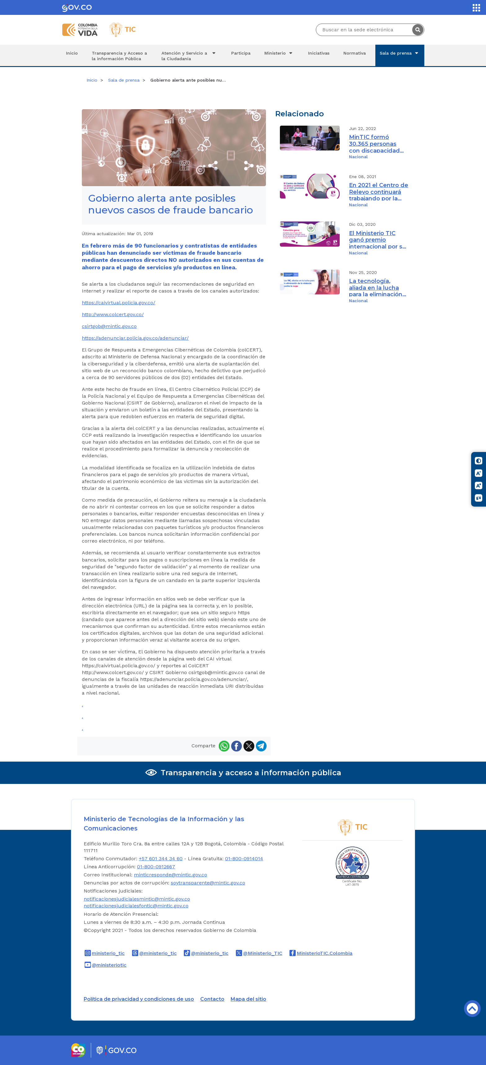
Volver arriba (472, 1008)
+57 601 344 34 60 (161, 858)
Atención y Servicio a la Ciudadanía (189, 55)
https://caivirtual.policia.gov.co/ (118, 303)
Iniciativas (318, 53)
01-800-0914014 (244, 858)
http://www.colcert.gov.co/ (113, 314)
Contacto (212, 999)
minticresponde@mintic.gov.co (170, 875)
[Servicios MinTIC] (476, 7)
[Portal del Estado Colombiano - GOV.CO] (77, 7)
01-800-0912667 (156, 867)
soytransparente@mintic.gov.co (208, 883)
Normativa (354, 53)
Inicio (72, 53)
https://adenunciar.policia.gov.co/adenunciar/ (135, 338)
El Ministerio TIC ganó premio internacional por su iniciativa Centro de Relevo (377, 239)
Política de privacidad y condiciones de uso (139, 999)
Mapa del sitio (248, 999)
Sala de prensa (400, 53)
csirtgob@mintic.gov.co (109, 326)
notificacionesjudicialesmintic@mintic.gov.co (137, 899)
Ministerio (279, 53)
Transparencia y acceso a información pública (251, 772)
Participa (240, 53)
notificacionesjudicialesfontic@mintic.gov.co (136, 906)
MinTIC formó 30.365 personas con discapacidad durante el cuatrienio (374, 143)
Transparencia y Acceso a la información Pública (119, 56)
